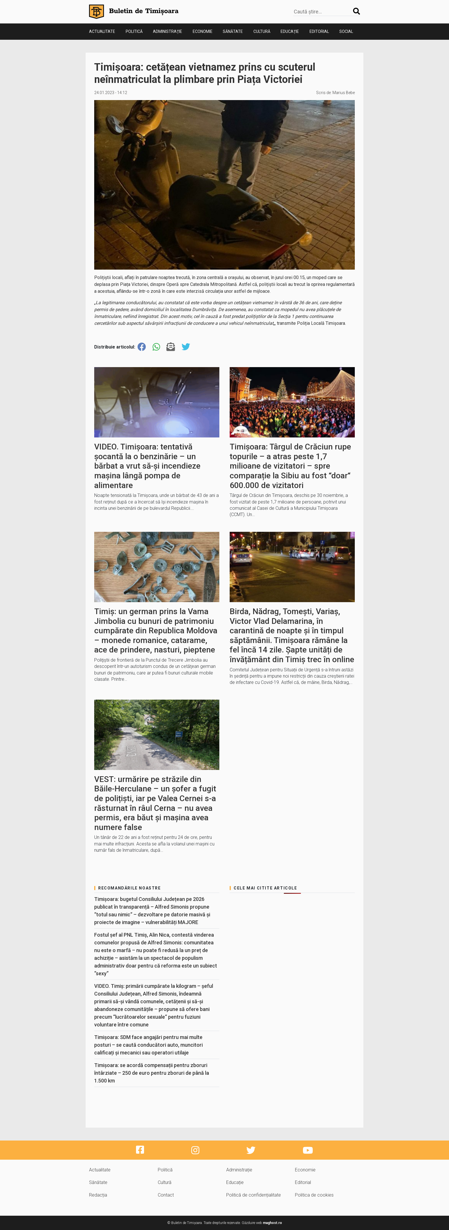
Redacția (98, 1195)
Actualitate (102, 31)
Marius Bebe (343, 92)
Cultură (261, 31)
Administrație (167, 31)
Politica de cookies (314, 1195)
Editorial (319, 31)
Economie (202, 31)
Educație (290, 31)
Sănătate (233, 31)
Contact (166, 1195)
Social (346, 31)
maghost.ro (272, 1223)
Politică (134, 31)
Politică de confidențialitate (253, 1195)
